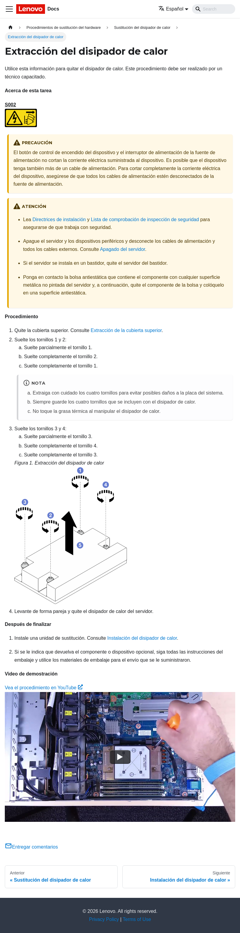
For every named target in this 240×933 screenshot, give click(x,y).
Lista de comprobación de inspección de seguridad (145, 219)
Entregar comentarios (31, 846)
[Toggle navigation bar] (9, 9)
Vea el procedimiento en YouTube (44, 687)
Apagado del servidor (122, 249)
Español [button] (170, 8)
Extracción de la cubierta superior (126, 330)
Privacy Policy (104, 919)
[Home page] (10, 27)
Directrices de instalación (59, 219)
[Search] (213, 9)
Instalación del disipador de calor (142, 638)
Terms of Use (137, 919)
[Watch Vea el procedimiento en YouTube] (120, 757)
